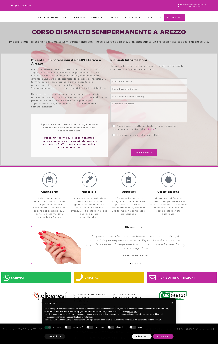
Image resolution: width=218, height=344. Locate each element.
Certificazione (131, 17)
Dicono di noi (154, 17)
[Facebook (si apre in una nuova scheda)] (16, 5)
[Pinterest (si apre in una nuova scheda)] (19, 5)
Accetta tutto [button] (163, 336)
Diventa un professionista (51, 17)
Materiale (96, 17)
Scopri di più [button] (55, 336)
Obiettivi (113, 17)
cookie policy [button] (132, 311)
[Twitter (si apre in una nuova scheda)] (12, 5)
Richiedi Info (174, 17)
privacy (150, 129)
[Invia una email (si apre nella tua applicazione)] (30, 5)
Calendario (78, 17)
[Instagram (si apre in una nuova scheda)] (22, 5)
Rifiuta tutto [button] (141, 336)
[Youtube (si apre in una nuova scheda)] (26, 5)
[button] (86, 245)
